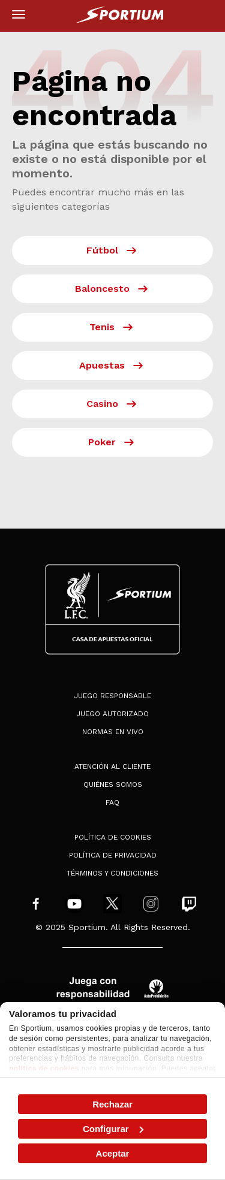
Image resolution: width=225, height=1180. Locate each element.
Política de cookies (112, 837)
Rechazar (112, 1104)
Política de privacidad (113, 855)
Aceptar (113, 1153)
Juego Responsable (112, 696)
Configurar (113, 1129)
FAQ (112, 802)
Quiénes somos (112, 784)
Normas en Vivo (112, 732)
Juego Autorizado (112, 714)
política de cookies (44, 1068)
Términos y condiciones (112, 873)
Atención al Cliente (112, 766)
